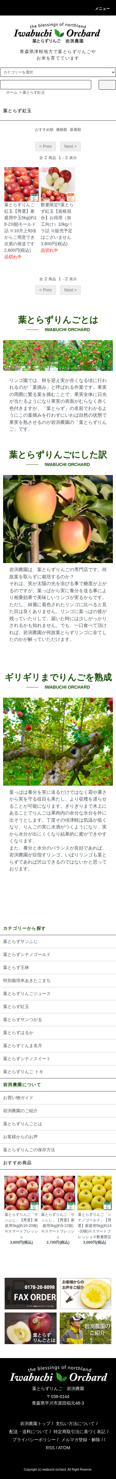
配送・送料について (28, 1431)
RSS (50, 1447)
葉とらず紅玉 (34, 92)
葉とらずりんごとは (22, 1123)
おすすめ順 (44, 129)
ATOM (64, 1447)
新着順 (75, 129)
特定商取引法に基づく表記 (79, 1431)
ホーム (11, 92)
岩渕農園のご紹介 (20, 1110)
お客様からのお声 (20, 1136)
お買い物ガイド (18, 1097)
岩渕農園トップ (35, 1423)
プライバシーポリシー (34, 1439)
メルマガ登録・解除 (80, 1439)
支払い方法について (75, 1423)
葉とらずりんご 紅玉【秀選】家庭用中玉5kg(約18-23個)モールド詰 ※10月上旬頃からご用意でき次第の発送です (20, 224)
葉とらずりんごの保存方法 (29, 1149)
